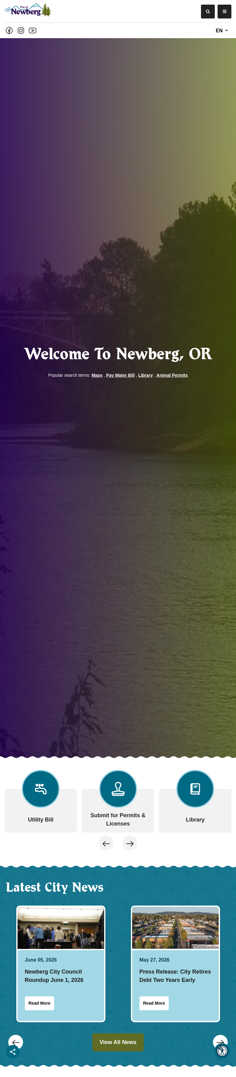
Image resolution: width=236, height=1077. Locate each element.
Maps (97, 374)
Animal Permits (172, 374)
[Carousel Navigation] (118, 750)
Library (145, 374)
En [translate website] (223, 30)
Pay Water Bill (120, 374)
